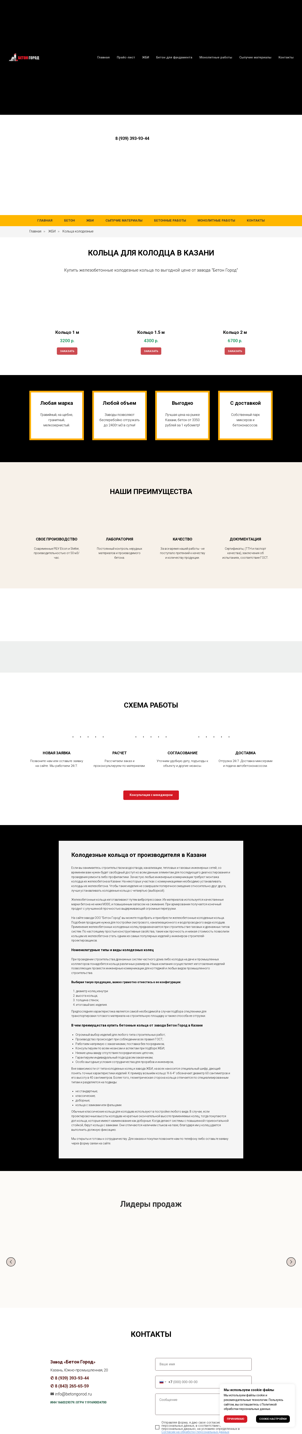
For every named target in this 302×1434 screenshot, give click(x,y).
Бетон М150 (182, 1266)
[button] (151, 795)
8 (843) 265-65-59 (72, 1387)
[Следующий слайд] (291, 1262)
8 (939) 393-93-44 (132, 138)
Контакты (256, 220)
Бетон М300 (245, 1266)
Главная (44, 220)
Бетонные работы (170, 220)
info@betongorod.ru (73, 1395)
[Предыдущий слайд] (11, 1262)
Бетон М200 (56, 1266)
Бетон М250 (119, 1266)
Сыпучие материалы (123, 220)
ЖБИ (90, 220)
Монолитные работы (216, 220)
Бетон (69, 220)
